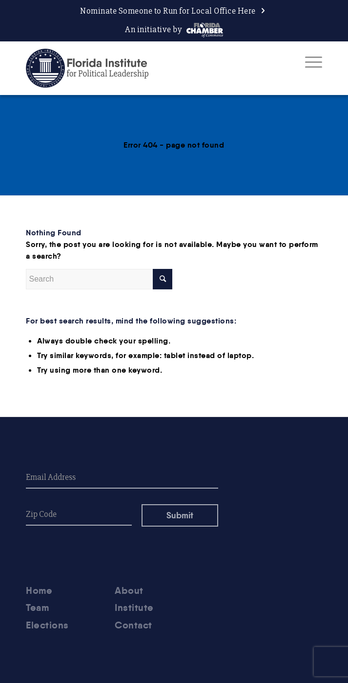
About (129, 590)
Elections (47, 625)
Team (37, 607)
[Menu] (308, 62)
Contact (133, 625)
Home (39, 590)
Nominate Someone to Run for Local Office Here (168, 11)
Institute (134, 607)
